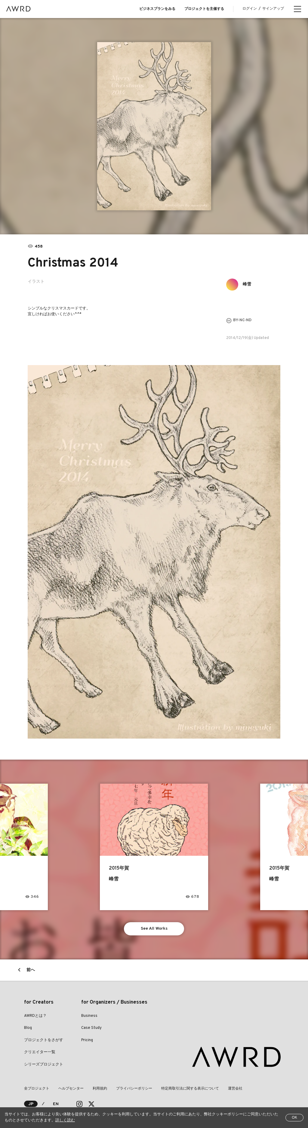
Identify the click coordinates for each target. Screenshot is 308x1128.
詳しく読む (65, 1120)
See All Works (154, 928)
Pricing (87, 1040)
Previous (4, 847)
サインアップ (273, 8)
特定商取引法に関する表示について (190, 1088)
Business (89, 1016)
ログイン (249, 8)
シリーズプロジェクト (43, 1064)
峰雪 (247, 284)
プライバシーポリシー (134, 1088)
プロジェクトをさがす (43, 1040)
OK (294, 1117)
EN (56, 1104)
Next (303, 847)
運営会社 (235, 1088)
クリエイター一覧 (39, 1052)
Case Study (91, 1028)
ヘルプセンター (71, 1088)
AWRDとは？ (35, 1016)
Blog (28, 1028)
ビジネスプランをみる (157, 9)
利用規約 (100, 1088)
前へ (30, 970)
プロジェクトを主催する (204, 9)
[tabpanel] (154, 126)
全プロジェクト (36, 1088)
